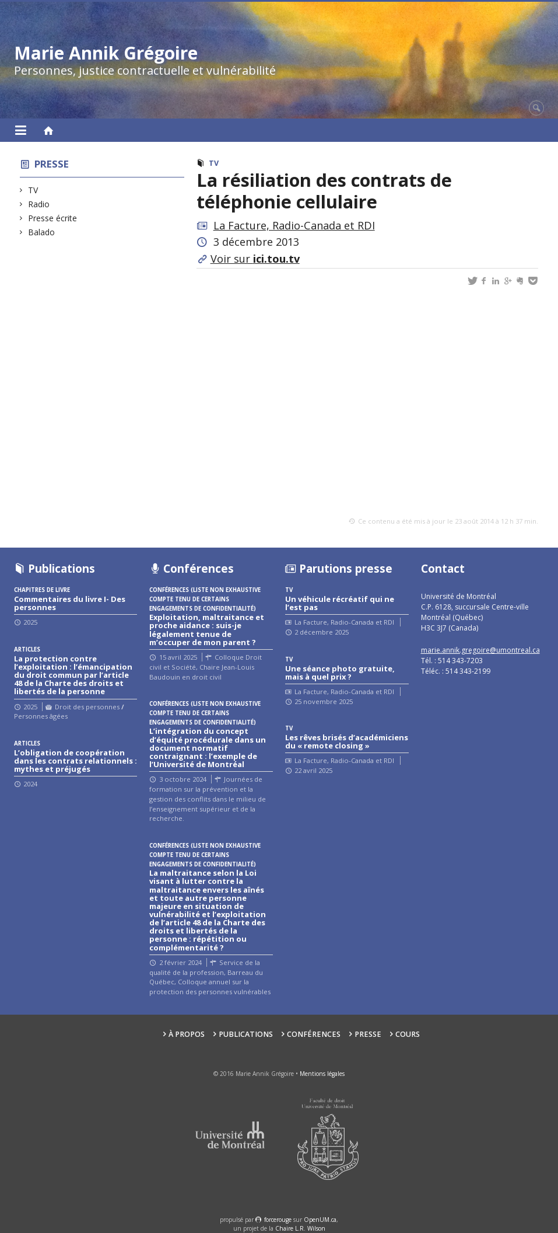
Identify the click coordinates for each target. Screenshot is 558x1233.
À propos (187, 1034)
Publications (246, 1034)
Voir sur (255, 259)
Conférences (314, 1034)
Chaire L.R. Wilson (300, 1228)
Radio (39, 204)
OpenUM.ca (320, 1219)
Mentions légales (322, 1074)
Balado (42, 232)
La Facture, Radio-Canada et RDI (294, 225)
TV (33, 190)
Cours (407, 1034)
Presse (51, 163)
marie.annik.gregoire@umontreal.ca (480, 650)
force (278, 1219)
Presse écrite (53, 218)
